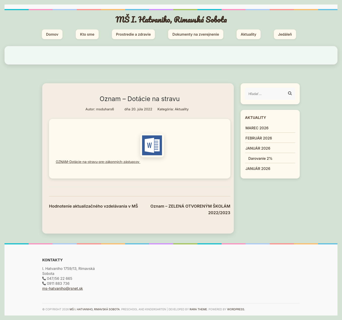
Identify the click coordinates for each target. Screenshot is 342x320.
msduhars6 (105, 109)
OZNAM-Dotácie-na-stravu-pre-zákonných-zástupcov (110, 162)
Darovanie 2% (263, 158)
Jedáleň (285, 34)
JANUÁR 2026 (258, 148)
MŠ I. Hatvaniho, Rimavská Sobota (171, 19)
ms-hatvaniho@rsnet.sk (62, 288)
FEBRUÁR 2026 (259, 138)
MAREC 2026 (257, 128)
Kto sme (87, 34)
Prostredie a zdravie (133, 34)
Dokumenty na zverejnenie (195, 34)
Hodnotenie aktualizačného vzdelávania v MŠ (93, 206)
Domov (52, 34)
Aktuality (248, 34)
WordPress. (236, 309)
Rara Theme (198, 309)
